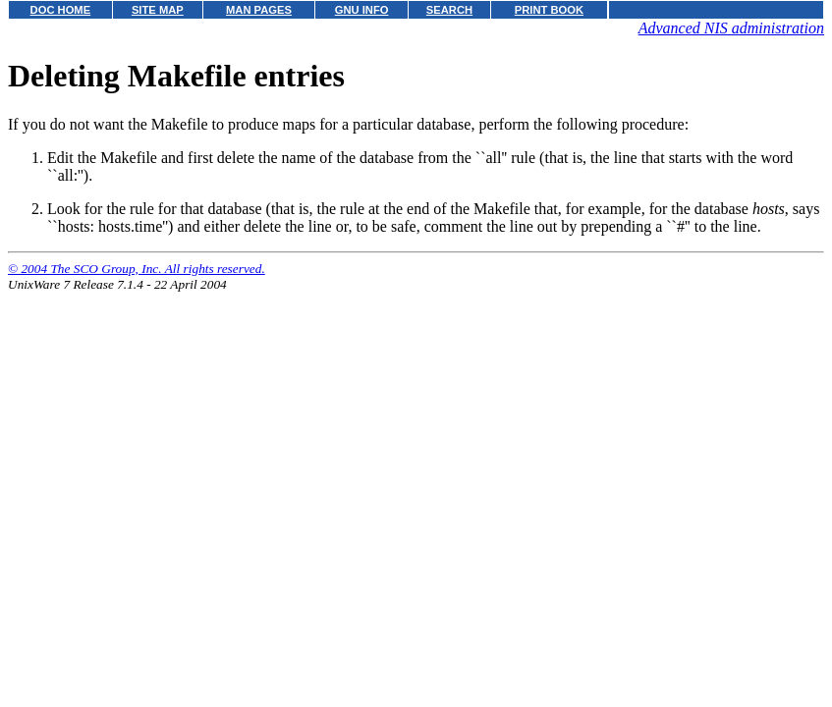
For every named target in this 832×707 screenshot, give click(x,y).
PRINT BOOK (549, 10)
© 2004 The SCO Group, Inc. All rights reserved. (136, 268)
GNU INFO (362, 10)
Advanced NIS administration (731, 28)
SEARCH (449, 10)
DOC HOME (60, 10)
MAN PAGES (259, 10)
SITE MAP (158, 10)
